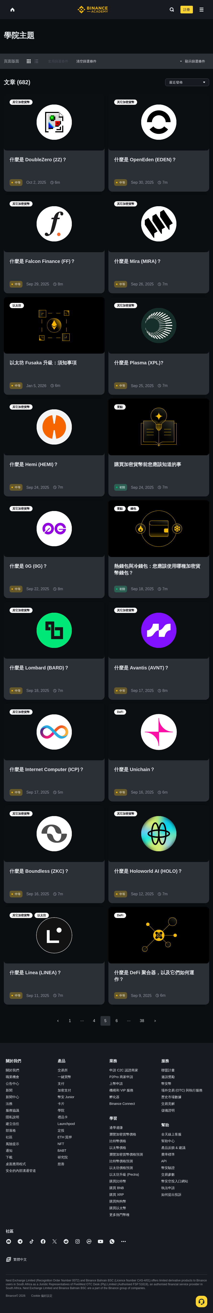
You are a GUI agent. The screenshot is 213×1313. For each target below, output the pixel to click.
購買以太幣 (117, 1208)
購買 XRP (116, 1194)
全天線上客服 (171, 1134)
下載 (9, 1157)
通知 (9, 1150)
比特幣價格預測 (121, 1161)
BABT (62, 1150)
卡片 (61, 1104)
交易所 (63, 1070)
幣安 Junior (66, 1097)
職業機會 (12, 1077)
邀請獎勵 (168, 1077)
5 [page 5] (105, 1021)
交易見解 (168, 1104)
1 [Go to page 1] (70, 1021)
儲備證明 (168, 1110)
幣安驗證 (168, 1168)
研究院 (63, 1157)
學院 (61, 1110)
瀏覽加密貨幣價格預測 (126, 1154)
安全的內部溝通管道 (21, 1171)
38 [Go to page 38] (142, 1021)
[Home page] (93, 9)
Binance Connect (122, 1104)
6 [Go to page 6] (117, 1021)
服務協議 (12, 1110)
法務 (9, 1104)
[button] (201, 9)
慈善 (61, 1164)
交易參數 (168, 1174)
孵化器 (114, 1097)
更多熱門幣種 (119, 1215)
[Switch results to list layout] (36, 61)
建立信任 (12, 1124)
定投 (61, 1130)
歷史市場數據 (171, 1097)
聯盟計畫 (168, 1070)
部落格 (11, 1130)
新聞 (9, 1090)
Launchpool (66, 1124)
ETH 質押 (65, 1137)
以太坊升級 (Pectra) (124, 1174)
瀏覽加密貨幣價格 (122, 1134)
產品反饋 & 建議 (173, 1148)
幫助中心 (168, 1141)
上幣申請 (116, 1083)
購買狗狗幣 (117, 1201)
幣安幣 (166, 1083)
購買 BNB (116, 1188)
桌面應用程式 (16, 1164)
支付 (61, 1083)
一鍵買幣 (64, 1077)
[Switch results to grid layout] (29, 61)
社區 (9, 1137)
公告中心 (12, 1083)
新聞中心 (12, 1097)
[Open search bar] (170, 9)
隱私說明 (12, 1117)
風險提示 (12, 1144)
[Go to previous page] (58, 1021)
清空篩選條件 (86, 61)
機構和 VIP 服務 (121, 1090)
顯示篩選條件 (192, 61)
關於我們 (12, 1070)
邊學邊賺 (116, 1127)
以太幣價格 (117, 1148)
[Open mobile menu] (201, 9)
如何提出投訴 (171, 1194)
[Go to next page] (155, 1021)
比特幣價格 (117, 1141)
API (164, 1161)
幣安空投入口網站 (174, 1181)
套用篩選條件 (58, 61)
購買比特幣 (117, 1181)
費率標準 (168, 1154)
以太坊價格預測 (121, 1168)
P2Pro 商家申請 (121, 1077)
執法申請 (168, 1188)
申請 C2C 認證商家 (123, 1070)
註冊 (186, 9)
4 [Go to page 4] (94, 1021)
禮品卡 (63, 1117)
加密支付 (64, 1090)
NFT (61, 1144)
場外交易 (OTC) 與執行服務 (182, 1090)
